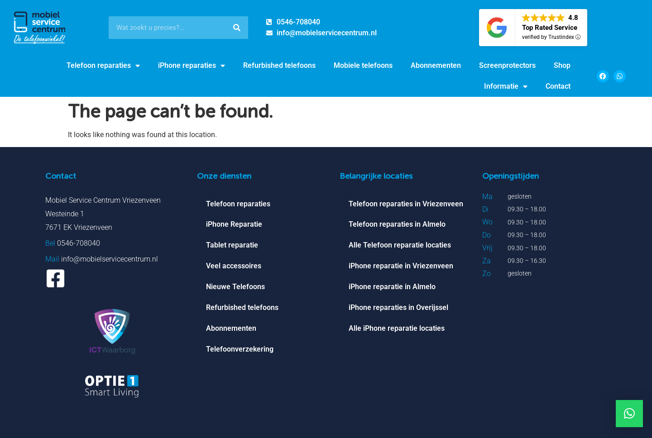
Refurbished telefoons (279, 65)
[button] (629, 413)
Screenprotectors (507, 65)
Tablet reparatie (232, 245)
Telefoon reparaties (103, 65)
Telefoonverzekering (239, 349)
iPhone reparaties (191, 65)
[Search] (236, 27)
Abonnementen (436, 65)
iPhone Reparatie (234, 224)
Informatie (505, 86)
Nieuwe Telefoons (235, 287)
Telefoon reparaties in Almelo (397, 224)
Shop (562, 65)
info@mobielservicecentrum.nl (109, 259)
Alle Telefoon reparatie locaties (400, 245)
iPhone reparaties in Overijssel (398, 308)
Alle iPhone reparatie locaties (397, 328)
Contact (558, 86)
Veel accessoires (233, 266)
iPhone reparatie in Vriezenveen (401, 266)
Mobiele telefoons (363, 65)
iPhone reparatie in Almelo (392, 287)
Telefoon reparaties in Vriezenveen (406, 204)
